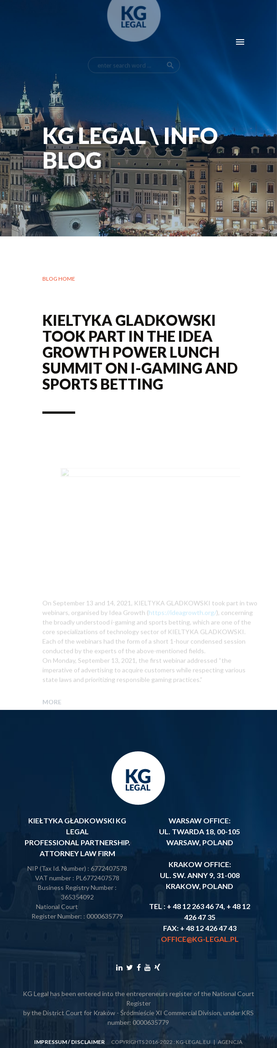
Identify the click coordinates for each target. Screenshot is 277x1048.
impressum (50, 1041)
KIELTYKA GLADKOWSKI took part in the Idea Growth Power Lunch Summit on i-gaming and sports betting (140, 354)
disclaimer (88, 1041)
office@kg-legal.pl (200, 939)
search (170, 48)
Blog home (58, 280)
